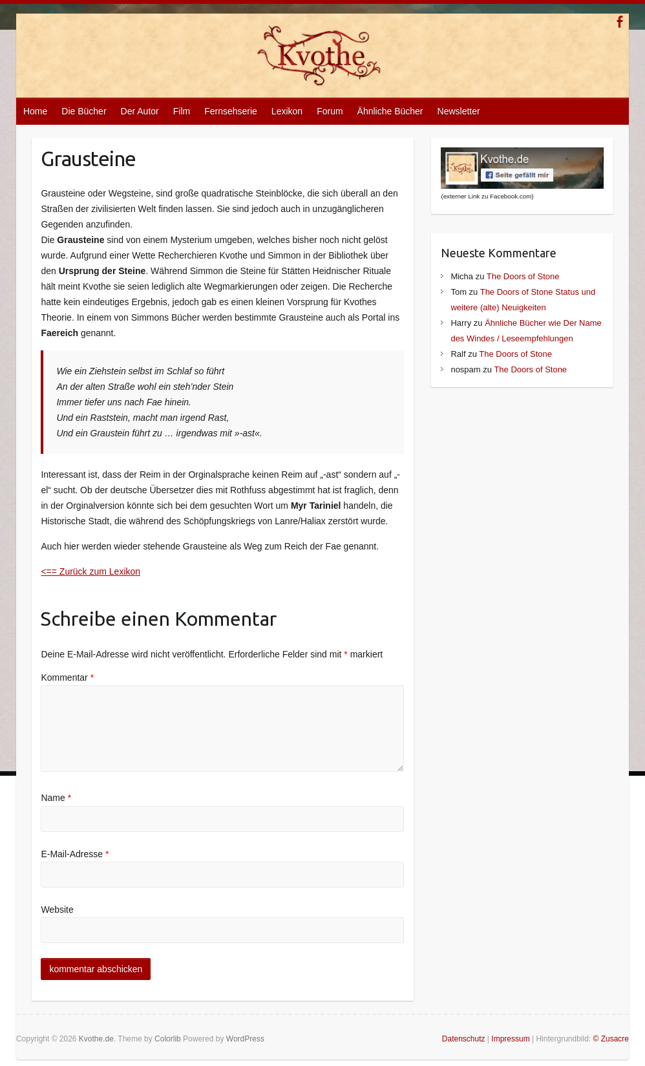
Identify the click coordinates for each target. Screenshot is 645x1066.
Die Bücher (83, 111)
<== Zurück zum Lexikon (90, 571)
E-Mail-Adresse (75, 854)
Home (35, 111)
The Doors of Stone (523, 276)
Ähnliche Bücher (390, 111)
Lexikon (286, 111)
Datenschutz (463, 1038)
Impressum (510, 1038)
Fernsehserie (230, 111)
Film (181, 111)
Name (56, 798)
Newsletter (459, 111)
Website (57, 909)
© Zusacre (611, 1038)
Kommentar (67, 677)
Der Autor (140, 111)
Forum (330, 111)
